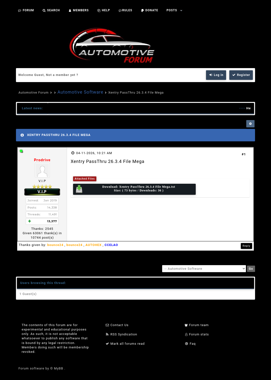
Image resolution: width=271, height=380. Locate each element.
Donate (149, 10)
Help (103, 10)
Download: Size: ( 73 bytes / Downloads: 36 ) (125, 189)
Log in (216, 75)
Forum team (197, 325)
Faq (190, 343)
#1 (244, 154)
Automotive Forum (33, 92)
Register (241, 75)
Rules (125, 10)
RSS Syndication (121, 334)
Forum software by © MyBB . (41, 368)
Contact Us (117, 325)
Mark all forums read (125, 343)
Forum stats (197, 334)
